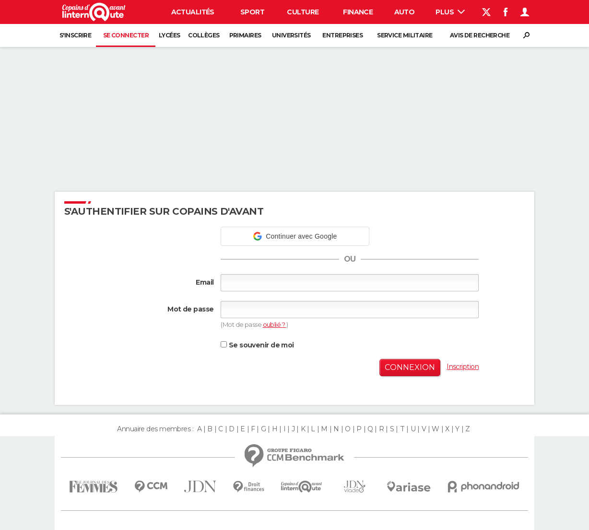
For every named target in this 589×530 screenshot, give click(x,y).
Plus (450, 12)
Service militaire (404, 35)
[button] (295, 236)
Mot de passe (190, 309)
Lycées (169, 35)
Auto (404, 12)
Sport (252, 12)
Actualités (192, 12)
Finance (358, 12)
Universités (291, 35)
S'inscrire (75, 35)
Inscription (463, 366)
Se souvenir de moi (257, 345)
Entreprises (342, 35)
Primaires (245, 35)
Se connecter (126, 35)
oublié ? (274, 324)
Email (204, 282)
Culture (302, 12)
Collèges (204, 35)
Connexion (410, 367)
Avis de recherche (479, 35)
